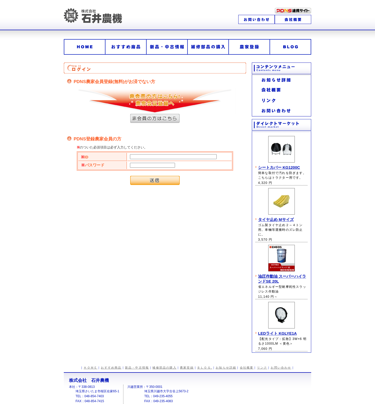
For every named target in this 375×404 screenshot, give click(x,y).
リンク (262, 367)
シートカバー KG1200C (279, 167)
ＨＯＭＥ (90, 367)
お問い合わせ (281, 367)
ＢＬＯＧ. (204, 367)
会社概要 (247, 367)
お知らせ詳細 (226, 367)
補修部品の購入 (164, 367)
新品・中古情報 (137, 367)
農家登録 (187, 367)
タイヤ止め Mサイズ (276, 219)
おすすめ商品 (111, 367)
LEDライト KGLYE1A (277, 333)
